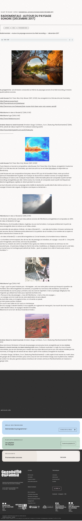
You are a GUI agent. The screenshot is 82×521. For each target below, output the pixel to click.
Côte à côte (57, 519)
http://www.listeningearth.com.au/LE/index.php (16, 130)
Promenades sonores (47, 519)
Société (54, 482)
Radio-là (12, 519)
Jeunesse (54, 475)
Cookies (13, 517)
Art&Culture (55, 477)
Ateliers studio (5, 519)
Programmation (31, 480)
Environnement (55, 480)
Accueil (3, 12)
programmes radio (22, 28)
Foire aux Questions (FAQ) (34, 499)
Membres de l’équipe (33, 497)
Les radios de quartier (22, 519)
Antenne (7, 28)
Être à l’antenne (31, 492)
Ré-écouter (9, 12)
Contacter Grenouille (33, 495)
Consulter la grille (67, 430)
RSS (65, 494)
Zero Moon (52, 168)
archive (15, 12)
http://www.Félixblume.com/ (10, 119)
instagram (61, 494)
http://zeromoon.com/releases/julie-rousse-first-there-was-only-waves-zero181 (28, 106)
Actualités (30, 477)
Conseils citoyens (35, 519)
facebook (54, 494)
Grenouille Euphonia (32, 482)
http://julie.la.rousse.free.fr (9, 101)
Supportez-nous (31, 503)
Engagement (31, 501)
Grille (13, 28)
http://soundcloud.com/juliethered (12, 103)
